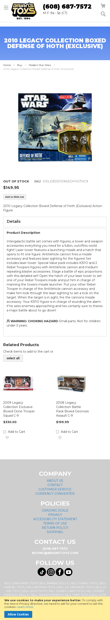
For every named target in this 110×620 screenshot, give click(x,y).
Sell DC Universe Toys (75, 587)
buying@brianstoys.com (55, 553)
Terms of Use (55, 523)
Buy (19, 65)
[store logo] (24, 11)
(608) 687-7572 (67, 6)
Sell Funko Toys (84, 583)
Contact (55, 485)
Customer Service (55, 489)
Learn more (25, 607)
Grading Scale (55, 510)
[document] (55, 608)
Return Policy (55, 528)
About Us (55, 481)
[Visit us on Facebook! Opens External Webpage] (60, 572)
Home (7, 65)
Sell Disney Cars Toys (66, 591)
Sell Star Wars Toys (20, 583)
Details (14, 221)
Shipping (55, 532)
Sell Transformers (47, 594)
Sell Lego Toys (34, 591)
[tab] (55, 222)
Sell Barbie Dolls (54, 583)
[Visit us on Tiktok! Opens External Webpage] (42, 572)
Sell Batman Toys (41, 587)
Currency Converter (55, 494)
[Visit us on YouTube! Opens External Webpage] (68, 572)
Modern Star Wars (40, 65)
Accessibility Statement (55, 519)
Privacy (55, 515)
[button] (7, 437)
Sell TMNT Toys (77, 594)
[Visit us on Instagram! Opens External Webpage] (51, 572)
